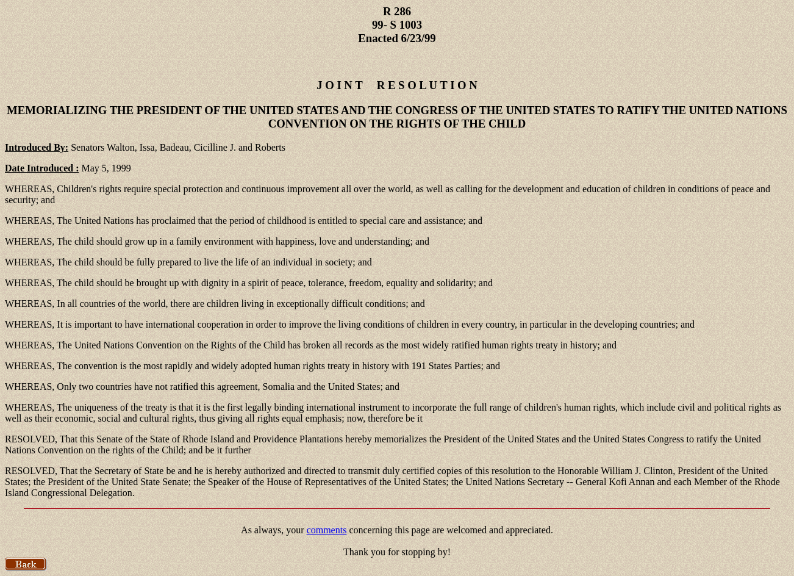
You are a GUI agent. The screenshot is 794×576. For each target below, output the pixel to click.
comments (327, 530)
